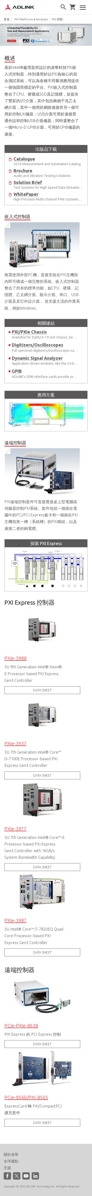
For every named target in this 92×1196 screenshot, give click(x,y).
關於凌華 (11, 1154)
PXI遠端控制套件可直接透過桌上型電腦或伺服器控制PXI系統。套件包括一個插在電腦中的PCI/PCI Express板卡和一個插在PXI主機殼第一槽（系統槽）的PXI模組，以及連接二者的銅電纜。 (42, 485)
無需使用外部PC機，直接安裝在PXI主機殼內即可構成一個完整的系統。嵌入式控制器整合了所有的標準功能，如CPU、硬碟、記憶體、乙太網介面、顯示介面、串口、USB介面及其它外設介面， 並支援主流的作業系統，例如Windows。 (42, 261)
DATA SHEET (42, 690)
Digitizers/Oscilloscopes (37, 344)
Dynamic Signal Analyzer (37, 358)
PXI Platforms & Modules (31, 19)
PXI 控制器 (59, 19)
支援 (7, 1168)
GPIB (17, 371)
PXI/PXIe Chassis (29, 331)
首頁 (7, 19)
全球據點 (11, 1161)
